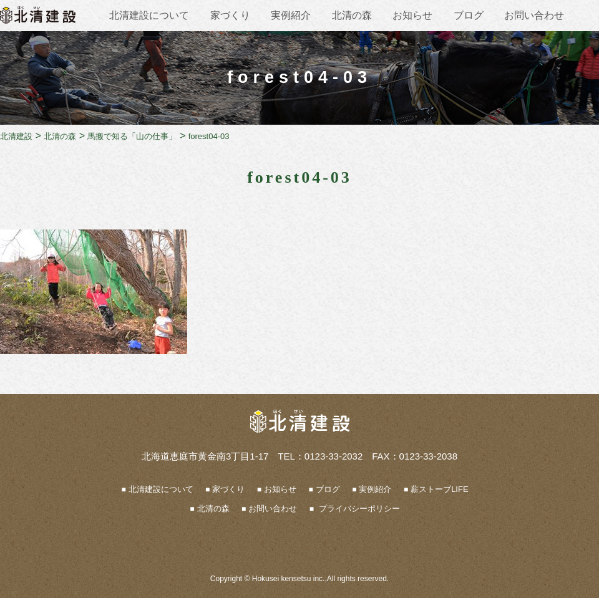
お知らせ (412, 15)
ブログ (469, 15)
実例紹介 (291, 15)
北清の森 (352, 15)
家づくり (230, 15)
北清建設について (149, 15)
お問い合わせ (534, 15)
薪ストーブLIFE (439, 489)
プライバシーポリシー (358, 508)
